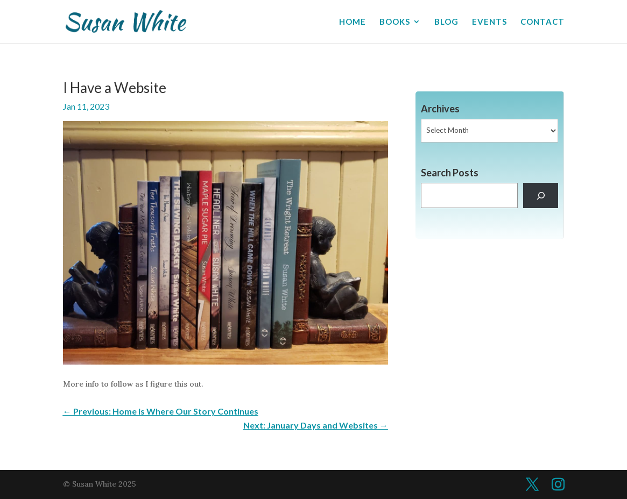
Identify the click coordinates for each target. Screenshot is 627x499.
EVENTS (489, 22)
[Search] (540, 195)
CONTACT (542, 22)
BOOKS (394, 22)
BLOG (446, 22)
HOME (352, 22)
